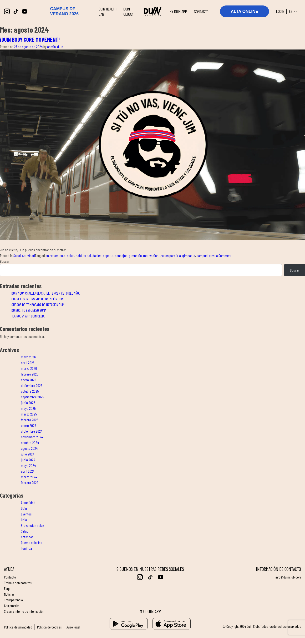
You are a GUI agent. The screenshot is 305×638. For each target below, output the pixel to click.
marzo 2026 (29, 368)
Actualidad (28, 502)
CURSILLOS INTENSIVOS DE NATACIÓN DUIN (37, 299)
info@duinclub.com (288, 577)
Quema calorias (31, 542)
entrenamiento (56, 255)
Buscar (5, 261)
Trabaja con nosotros (18, 583)
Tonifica (26, 548)
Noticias (9, 594)
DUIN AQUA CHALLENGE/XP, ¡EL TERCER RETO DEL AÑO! (45, 293)
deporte (108, 255)
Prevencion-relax (32, 525)
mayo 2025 (28, 408)
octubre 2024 (30, 442)
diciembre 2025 (31, 385)
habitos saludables (89, 255)
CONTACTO (201, 11)
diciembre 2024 (31, 431)
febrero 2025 (29, 419)
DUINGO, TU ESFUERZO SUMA (28, 310)
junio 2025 (28, 402)
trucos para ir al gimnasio (177, 255)
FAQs (7, 588)
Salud (17, 255)
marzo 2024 (29, 477)
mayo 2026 (28, 357)
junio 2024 (28, 459)
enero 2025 (28, 425)
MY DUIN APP (178, 11)
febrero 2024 (29, 482)
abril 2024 (28, 471)
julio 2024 (27, 454)
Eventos (26, 514)
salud (70, 255)
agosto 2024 (29, 448)
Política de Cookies (49, 627)
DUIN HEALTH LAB (108, 11)
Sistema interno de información (25, 611)
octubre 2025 (30, 391)
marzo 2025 (29, 414)
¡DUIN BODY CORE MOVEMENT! (30, 39)
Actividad (28, 255)
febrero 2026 (29, 374)
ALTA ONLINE (244, 11)
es (293, 12)
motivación (150, 255)
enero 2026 (28, 379)
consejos (121, 255)
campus (202, 255)
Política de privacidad (18, 627)
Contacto (10, 577)
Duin (24, 508)
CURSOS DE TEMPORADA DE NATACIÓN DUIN (38, 304)
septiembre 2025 (32, 397)
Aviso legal (74, 627)
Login (280, 11)
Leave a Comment (219, 255)
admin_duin (55, 46)
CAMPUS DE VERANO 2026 (64, 11)
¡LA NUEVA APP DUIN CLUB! (28, 316)
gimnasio (135, 255)
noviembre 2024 (32, 437)
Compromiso (12, 605)
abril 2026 (28, 362)
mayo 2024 (28, 465)
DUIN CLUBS (128, 11)
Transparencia (13, 600)
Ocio (24, 519)
